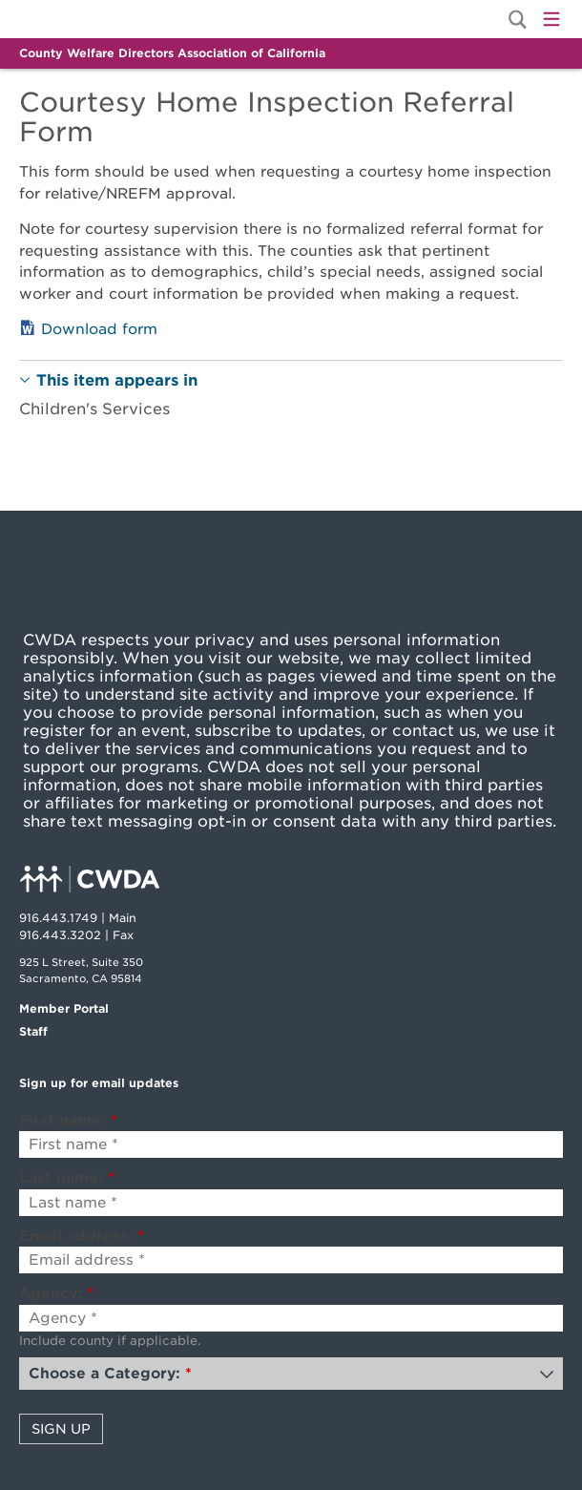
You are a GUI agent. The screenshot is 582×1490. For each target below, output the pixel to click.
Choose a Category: (110, 1373)
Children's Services (94, 409)
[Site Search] (517, 19)
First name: (68, 1120)
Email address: (81, 1236)
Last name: (66, 1177)
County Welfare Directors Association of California (172, 53)
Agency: (56, 1293)
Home (84, 19)
